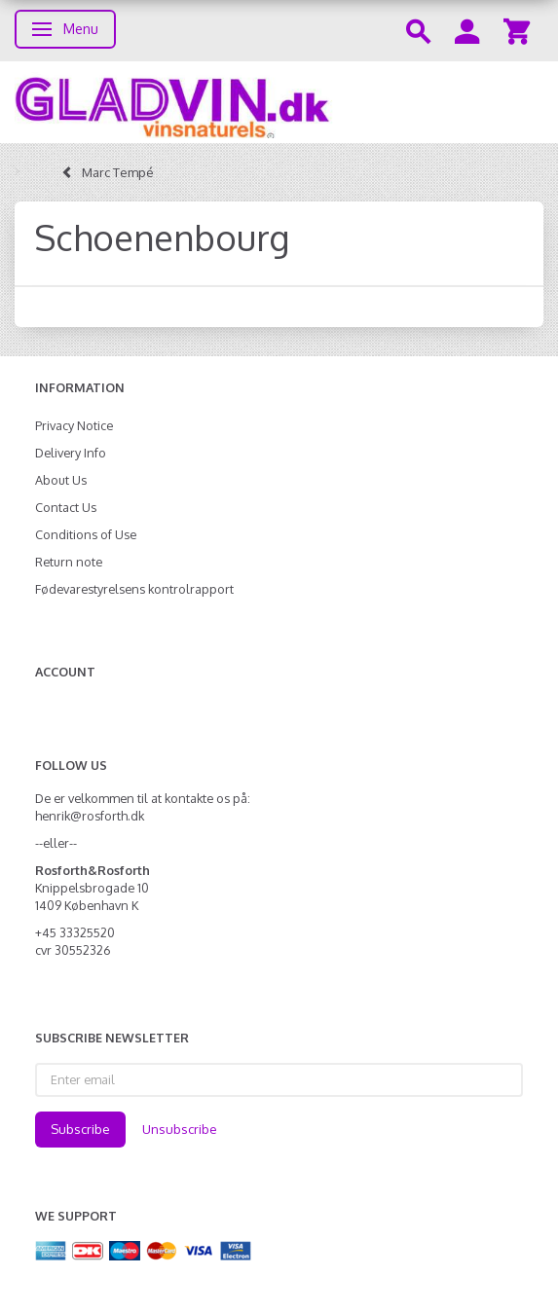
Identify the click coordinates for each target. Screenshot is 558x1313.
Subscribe (80, 1129)
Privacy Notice (74, 425)
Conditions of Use (85, 534)
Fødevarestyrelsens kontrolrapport (134, 589)
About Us (61, 480)
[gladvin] (279, 102)
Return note (68, 561)
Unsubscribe (179, 1129)
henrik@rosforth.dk (89, 815)
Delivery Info (70, 452)
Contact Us (65, 507)
